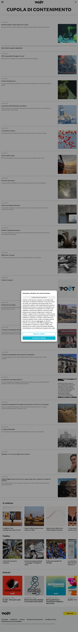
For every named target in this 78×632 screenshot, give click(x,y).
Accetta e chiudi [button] (39, 338)
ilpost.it (47, 322)
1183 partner (39, 321)
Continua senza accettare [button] (39, 297)
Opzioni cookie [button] (39, 334)
